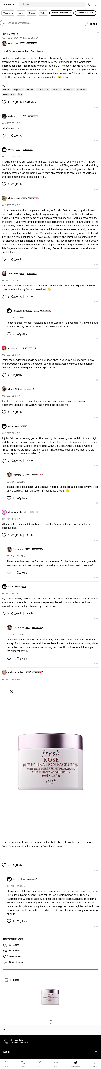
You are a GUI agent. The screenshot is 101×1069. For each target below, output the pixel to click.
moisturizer (69, 90)
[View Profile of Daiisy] (14, 149)
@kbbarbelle (9, 524)
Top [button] (4, 1030)
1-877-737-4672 (16, 1040)
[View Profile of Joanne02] (16, 273)
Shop (23, 1066)
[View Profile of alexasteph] (17, 512)
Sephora (9, 4)
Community (75, 1066)
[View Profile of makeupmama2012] (26, 310)
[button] (4, 102)
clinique (6, 90)
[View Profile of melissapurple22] (19, 672)
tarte (20, 94)
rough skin (81, 90)
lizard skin (56, 90)
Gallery (43, 13)
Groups (31, 13)
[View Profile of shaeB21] (15, 389)
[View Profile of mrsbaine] (16, 348)
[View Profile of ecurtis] (19, 879)
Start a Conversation (61, 13)
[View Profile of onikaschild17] (17, 116)
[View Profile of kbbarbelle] (16, 43)
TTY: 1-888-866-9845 (18, 1042)
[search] (52, 4)
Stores (94, 1066)
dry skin (30, 90)
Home (6, 1066)
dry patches (18, 90)
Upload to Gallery (85, 13)
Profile (20, 13)
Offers (39, 1066)
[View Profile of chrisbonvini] (17, 198)
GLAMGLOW (42, 90)
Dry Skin (13, 34)
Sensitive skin (8, 94)
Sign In (56, 1064)
